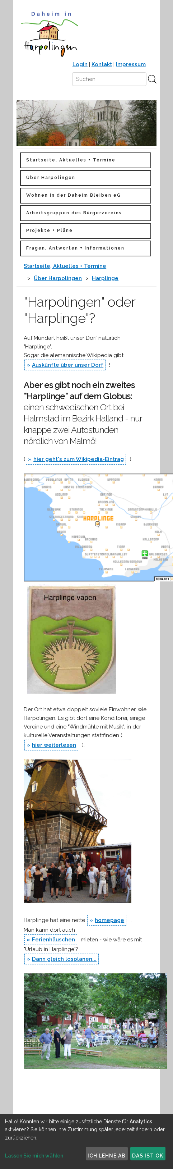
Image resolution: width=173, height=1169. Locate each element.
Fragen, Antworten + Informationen (75, 248)
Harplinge (105, 278)
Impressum (131, 64)
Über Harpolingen (50, 177)
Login (80, 64)
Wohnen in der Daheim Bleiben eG (73, 195)
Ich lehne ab (107, 1156)
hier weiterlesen (54, 745)
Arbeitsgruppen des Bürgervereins (74, 212)
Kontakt (102, 64)
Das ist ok (147, 1156)
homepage (109, 920)
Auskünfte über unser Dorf (67, 365)
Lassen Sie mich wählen (34, 1156)
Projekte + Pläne (49, 230)
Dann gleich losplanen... (64, 959)
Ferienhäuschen (53, 939)
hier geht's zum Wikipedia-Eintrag (78, 459)
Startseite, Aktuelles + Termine (71, 160)
